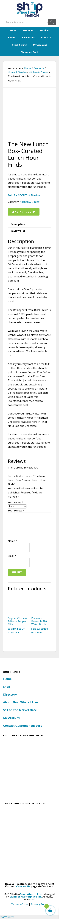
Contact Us (23, 886)
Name (12, 541)
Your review (16, 510)
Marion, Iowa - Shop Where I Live (29, 9)
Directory (10, 694)
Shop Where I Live (31, 894)
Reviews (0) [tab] (18, 231)
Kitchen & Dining (38, 72)
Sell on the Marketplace (20, 710)
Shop (6, 686)
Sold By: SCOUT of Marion (24, 195)
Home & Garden (17, 72)
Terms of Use (19, 904)
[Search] (52, 22)
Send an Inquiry (24, 211)
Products (39, 68)
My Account (11, 718)
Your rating (15, 502)
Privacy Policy (39, 904)
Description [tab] (18, 224)
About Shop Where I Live (20, 702)
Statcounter (7, 917)
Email (12, 556)
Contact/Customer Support (22, 725)
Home (7, 679)
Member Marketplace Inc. (25, 896)
